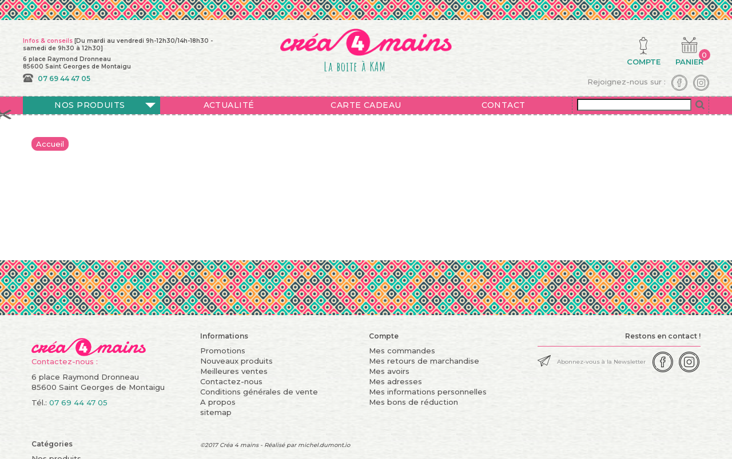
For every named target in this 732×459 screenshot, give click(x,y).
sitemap (216, 412)
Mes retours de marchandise (424, 360)
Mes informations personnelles (428, 391)
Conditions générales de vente (259, 391)
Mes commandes (402, 350)
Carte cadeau (366, 105)
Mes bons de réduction (413, 401)
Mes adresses (395, 381)
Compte (384, 336)
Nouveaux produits (236, 360)
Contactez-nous (231, 381)
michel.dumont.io (324, 445)
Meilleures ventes (234, 371)
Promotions (222, 350)
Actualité (229, 105)
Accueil (50, 143)
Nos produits (89, 105)
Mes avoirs (389, 371)
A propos (218, 401)
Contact (504, 105)
